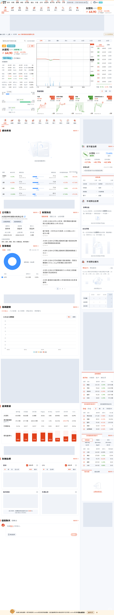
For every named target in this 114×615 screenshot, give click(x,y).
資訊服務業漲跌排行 (89, 404)
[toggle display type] (37, 411)
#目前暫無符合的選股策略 (93, 170)
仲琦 (88, 398)
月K (66, 40)
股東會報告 (17, 221)
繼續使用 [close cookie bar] (90, 612)
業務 (9, 250)
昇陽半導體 (59, 96)
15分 (91, 40)
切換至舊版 (32, 41)
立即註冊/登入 (97, 501)
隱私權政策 (81, 612)
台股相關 (61, 216)
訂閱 (63, 2)
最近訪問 (97, 481)
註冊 (100, 2)
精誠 (88, 384)
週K (58, 40)
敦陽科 (89, 391)
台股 (17, 2)
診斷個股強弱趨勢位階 (27, 34)
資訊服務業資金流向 (106, 404)
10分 (82, 40)
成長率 (31, 411)
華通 (76, 96)
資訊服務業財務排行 (92, 445)
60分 (107, 40)
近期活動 (97, 177)
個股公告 (53, 216)
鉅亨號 (58, 2)
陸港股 (27, 2)
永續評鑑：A (18, 49)
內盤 (97, 87)
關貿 (88, 394)
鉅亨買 (52, 2)
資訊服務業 (11, 46)
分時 (41, 40)
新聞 (12, 2)
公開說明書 (6, 221)
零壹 (88, 388)
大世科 (15, 34)
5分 (74, 40)
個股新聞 (45, 216)
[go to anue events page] (91, 2)
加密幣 (46, 2)
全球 (41, 2)
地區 (4, 250)
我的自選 (86, 481)
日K (49, 40)
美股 (21, 2)
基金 (32, 2)
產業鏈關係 (98, 374)
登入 (97, 2)
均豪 (38, 96)
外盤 (110, 87)
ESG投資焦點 (109, 34)
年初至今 (109, 408)
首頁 (8, 2)
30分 (99, 40)
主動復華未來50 (99, 96)
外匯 (36, 2)
